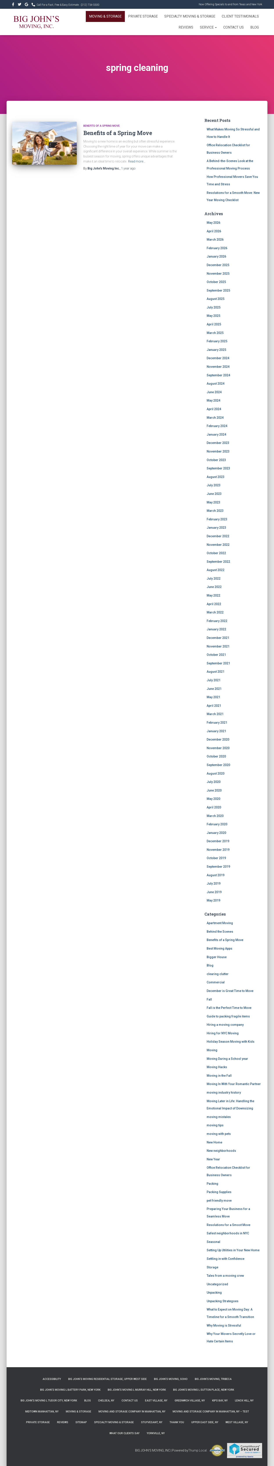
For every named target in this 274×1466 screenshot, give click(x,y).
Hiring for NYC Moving (223, 1033)
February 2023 (217, 519)
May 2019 (213, 900)
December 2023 (218, 443)
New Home (214, 1142)
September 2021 (218, 663)
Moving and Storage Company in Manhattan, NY (131, 1411)
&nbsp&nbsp (20, 5)
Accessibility (52, 1379)
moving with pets (219, 1134)
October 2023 (216, 460)
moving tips (215, 1125)
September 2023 (218, 468)
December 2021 (218, 638)
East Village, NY (156, 1400)
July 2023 (213, 485)
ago (128, 168)
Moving (212, 1050)
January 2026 (216, 256)
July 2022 (213, 578)
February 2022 (217, 621)
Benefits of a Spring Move (101, 125)
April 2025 (214, 324)
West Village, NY (237, 1422)
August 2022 (215, 570)
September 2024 (218, 375)
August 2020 (215, 773)
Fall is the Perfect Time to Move (229, 1008)
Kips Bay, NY (220, 1400)
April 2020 (214, 807)
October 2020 (216, 756)
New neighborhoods (221, 1150)
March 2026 (215, 239)
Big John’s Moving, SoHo (171, 1379)
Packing (212, 1183)
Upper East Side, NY (204, 1422)
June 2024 (214, 392)
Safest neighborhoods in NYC (228, 1233)
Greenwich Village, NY (190, 1400)
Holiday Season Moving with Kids (230, 1041)
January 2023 (216, 527)
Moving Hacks (217, 1067)
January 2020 (216, 833)
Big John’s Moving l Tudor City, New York (49, 1400)
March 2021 (215, 714)
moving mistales (219, 1117)
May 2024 (213, 400)
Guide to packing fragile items (228, 1016)
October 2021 (216, 654)
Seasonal (213, 1242)
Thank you (177, 1422)
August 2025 (215, 299)
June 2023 (214, 494)
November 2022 (218, 544)
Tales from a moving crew (225, 1275)
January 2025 (216, 350)
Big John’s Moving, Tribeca (213, 1379)
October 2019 (216, 858)
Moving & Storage (105, 16)
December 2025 (218, 265)
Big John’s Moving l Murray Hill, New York (137, 1389)
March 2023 (215, 510)
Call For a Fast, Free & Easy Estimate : (68, 4)
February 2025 (217, 341)
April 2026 (214, 231)
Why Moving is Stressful (224, 1325)
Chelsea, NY (106, 1400)
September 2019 (218, 866)
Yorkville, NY (156, 1433)
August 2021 (215, 671)
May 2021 (213, 697)
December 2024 (218, 358)
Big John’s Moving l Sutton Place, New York (203, 1389)
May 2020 (213, 799)
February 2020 (217, 824)
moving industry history (224, 1092)
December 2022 (218, 536)
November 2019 (218, 849)
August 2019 (215, 875)
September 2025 (218, 290)
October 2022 (216, 553)
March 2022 (215, 612)
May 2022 (213, 595)
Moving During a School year (227, 1058)
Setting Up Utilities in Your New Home (233, 1250)
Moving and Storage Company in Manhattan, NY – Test (211, 1411)
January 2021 (216, 731)
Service (208, 27)
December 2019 (218, 841)
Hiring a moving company (225, 1024)
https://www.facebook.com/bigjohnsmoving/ (13, 5)
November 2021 (218, 646)
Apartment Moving (220, 923)
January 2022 (216, 629)
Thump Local (197, 1450)
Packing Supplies (219, 1192)
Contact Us (233, 27)
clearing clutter (218, 974)
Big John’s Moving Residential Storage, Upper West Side (107, 1379)
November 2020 (218, 748)
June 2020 (214, 790)
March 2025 (215, 333)
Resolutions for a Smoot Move (228, 1225)
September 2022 (218, 561)
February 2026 (217, 248)
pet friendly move (219, 1200)
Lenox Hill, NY (244, 1400)
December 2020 (218, 739)
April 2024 (214, 409)
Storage (212, 1267)
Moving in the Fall (219, 1075)
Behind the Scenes (220, 931)
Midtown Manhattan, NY (42, 1411)
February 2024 (217, 426)
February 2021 (217, 722)
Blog (254, 27)
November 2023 (218, 451)
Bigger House (217, 957)
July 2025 (213, 307)
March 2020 (215, 816)
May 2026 (213, 222)
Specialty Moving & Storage (189, 16)
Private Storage (143, 16)
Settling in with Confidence (225, 1258)
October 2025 (216, 282)
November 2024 (218, 366)
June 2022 (214, 587)
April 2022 (214, 604)
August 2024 (215, 383)
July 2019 (213, 883)
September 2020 (218, 765)
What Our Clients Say (124, 1433)
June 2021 (214, 689)
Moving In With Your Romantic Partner (234, 1084)
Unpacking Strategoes (222, 1301)
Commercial (216, 982)
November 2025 (218, 273)
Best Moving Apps (219, 948)
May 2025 (213, 315)
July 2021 (213, 680)
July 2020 (213, 782)
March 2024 (215, 417)
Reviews (186, 27)
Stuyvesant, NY (151, 1422)
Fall (209, 999)
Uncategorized (217, 1284)
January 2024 (216, 434)
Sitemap (81, 1422)
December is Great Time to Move (230, 991)
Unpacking (214, 1292)
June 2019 (214, 892)
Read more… (136, 161)
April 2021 (214, 705)
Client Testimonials (240, 16)
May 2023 (213, 502)
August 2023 (215, 477)
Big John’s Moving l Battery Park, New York (70, 1389)
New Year (213, 1159)
